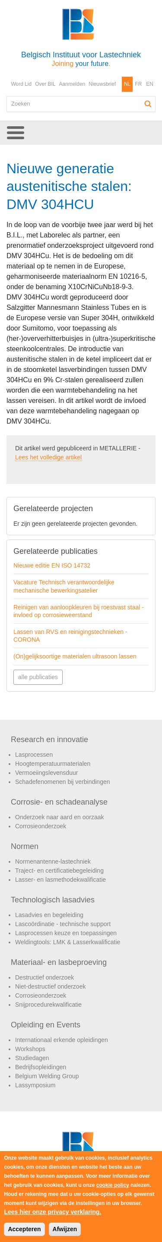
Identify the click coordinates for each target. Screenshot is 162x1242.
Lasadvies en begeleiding (49, 914)
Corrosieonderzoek (40, 826)
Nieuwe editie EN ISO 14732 (51, 565)
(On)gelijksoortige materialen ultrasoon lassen (75, 656)
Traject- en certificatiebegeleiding (59, 870)
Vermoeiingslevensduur (46, 772)
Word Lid (21, 84)
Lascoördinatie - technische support (63, 924)
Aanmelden (72, 84)
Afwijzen (65, 1229)
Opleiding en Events (45, 1024)
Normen (24, 846)
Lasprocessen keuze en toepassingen (66, 933)
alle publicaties (38, 677)
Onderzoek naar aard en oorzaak (59, 817)
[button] (81, 132)
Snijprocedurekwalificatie (48, 1004)
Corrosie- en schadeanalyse (59, 802)
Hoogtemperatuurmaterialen (52, 763)
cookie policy (112, 1185)
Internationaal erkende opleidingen (61, 1039)
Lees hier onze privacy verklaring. (52, 1211)
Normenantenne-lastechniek (53, 861)
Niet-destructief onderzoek (50, 986)
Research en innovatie (49, 739)
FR (138, 84)
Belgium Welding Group (47, 1076)
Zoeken (148, 104)
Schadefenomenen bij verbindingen (62, 781)
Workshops (30, 1048)
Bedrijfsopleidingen (40, 1067)
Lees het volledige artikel (48, 457)
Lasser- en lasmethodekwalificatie (60, 879)
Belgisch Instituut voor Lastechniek (81, 58)
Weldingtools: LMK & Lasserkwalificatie (67, 942)
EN (149, 84)
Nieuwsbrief (102, 84)
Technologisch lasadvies (53, 900)
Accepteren (24, 1229)
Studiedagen (32, 1058)
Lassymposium (35, 1085)
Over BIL (45, 84)
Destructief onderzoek (44, 977)
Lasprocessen (34, 754)
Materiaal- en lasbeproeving (59, 962)
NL (127, 84)
